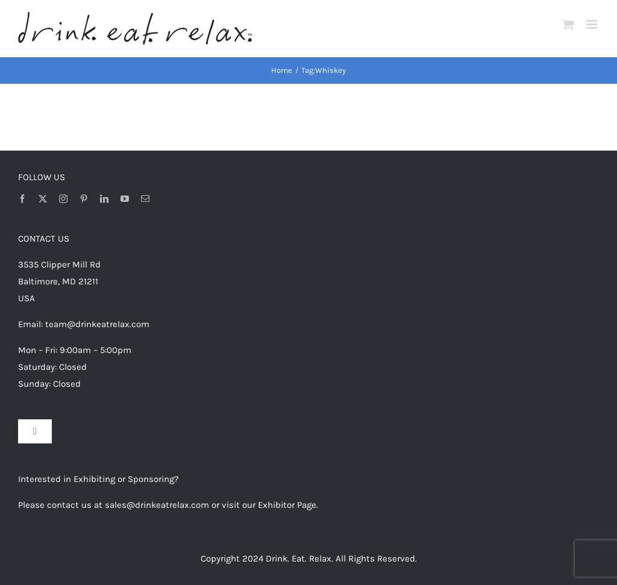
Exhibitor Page (287, 504)
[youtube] (125, 199)
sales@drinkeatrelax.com (157, 504)
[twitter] (43, 199)
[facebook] (22, 199)
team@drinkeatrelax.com (97, 324)
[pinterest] (84, 199)
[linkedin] (104, 199)
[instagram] (63, 199)
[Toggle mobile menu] (592, 24)
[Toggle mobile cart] (568, 24)
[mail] (145, 199)
